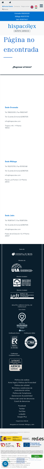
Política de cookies (21, 467)
